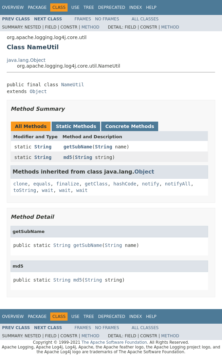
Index (135, 7)
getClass (96, 183)
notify (150, 183)
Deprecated (111, 7)
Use (75, 7)
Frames (83, 19)
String (43, 146)
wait (47, 190)
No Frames (107, 19)
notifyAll (178, 183)
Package (37, 7)
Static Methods (76, 126)
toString (24, 190)
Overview (13, 7)
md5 (67, 157)
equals (42, 183)
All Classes (145, 19)
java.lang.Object (26, 60)
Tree (89, 7)
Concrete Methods (129, 126)
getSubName (77, 146)
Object (38, 91)
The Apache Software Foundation (114, 342)
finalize (67, 183)
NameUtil (72, 84)
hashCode (124, 183)
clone (20, 183)
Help (151, 7)
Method (90, 27)
